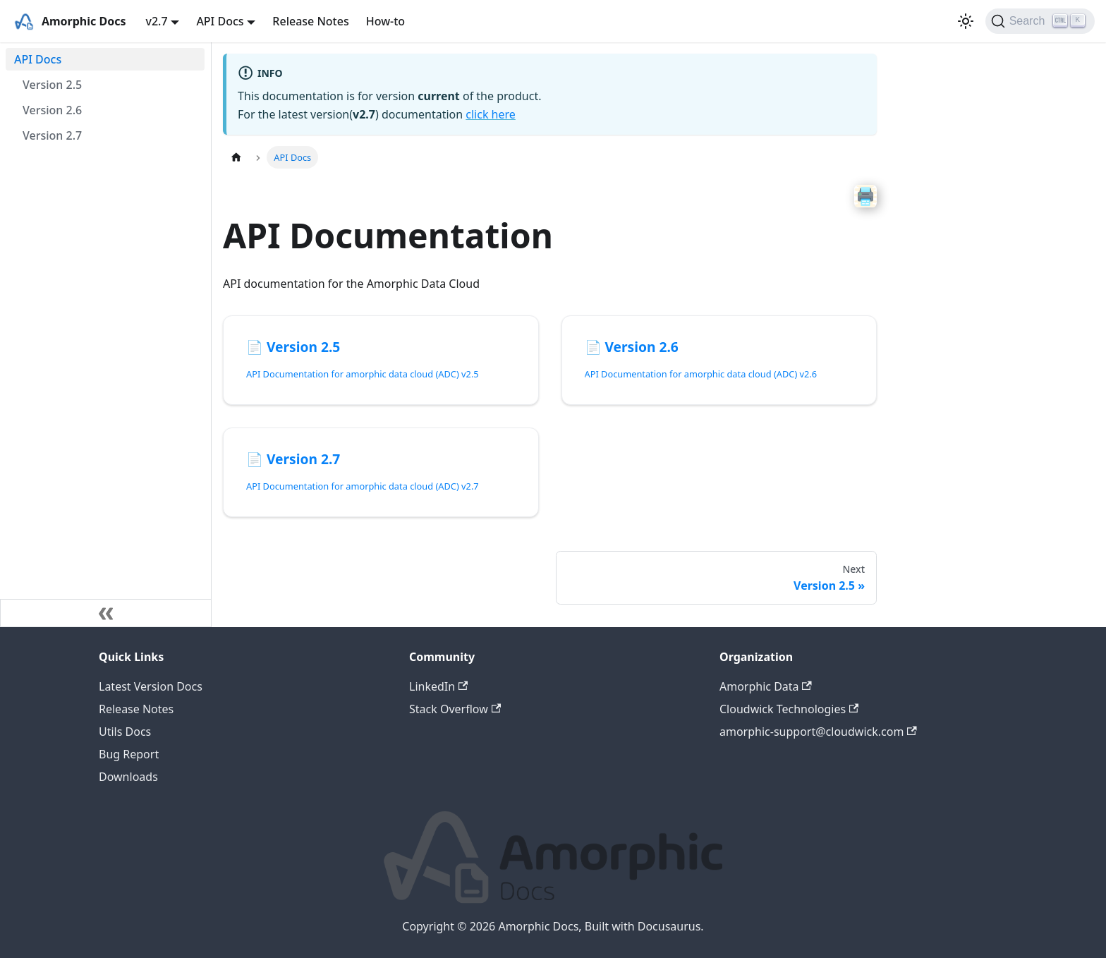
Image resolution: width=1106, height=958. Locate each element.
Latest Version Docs (150, 686)
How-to (385, 21)
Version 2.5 (52, 84)
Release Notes (310, 21)
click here (491, 114)
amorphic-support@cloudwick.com (818, 731)
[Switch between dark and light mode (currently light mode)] (965, 21)
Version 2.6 (52, 110)
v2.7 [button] (156, 21)
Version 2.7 (52, 135)
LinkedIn (438, 686)
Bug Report (129, 754)
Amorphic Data (765, 686)
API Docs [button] (219, 21)
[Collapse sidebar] (106, 613)
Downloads (128, 776)
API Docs (37, 59)
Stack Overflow (455, 709)
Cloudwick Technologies (788, 709)
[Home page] (236, 157)
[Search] (1040, 21)
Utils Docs (125, 731)
